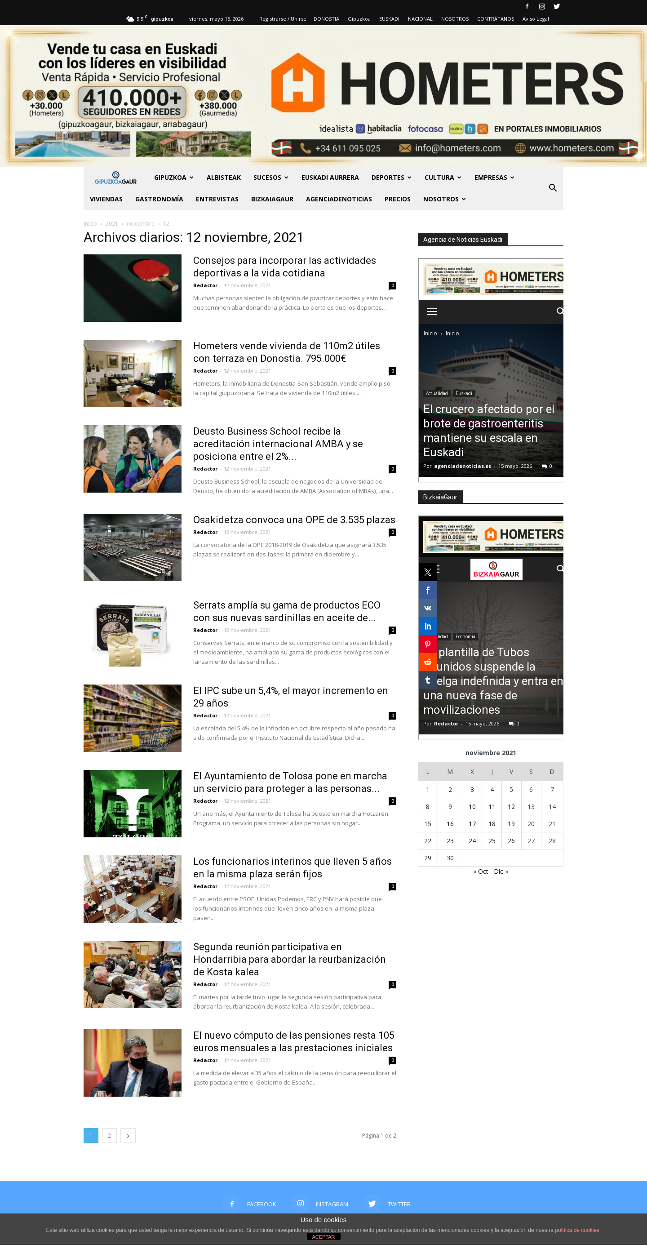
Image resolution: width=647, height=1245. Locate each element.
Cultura (443, 177)
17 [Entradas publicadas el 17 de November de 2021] (472, 823)
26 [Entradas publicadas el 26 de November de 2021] (511, 840)
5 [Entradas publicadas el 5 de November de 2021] (511, 789)
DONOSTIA (326, 18)
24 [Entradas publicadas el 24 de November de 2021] (472, 840)
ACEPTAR (323, 1237)
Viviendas (106, 199)
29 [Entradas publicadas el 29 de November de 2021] (427, 858)
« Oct (480, 871)
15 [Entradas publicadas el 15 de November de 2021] (427, 823)
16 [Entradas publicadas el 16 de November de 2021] (450, 823)
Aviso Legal (536, 18)
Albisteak (224, 177)
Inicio (90, 223)
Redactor (205, 285)
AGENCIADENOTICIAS (339, 199)
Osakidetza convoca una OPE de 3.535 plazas (294, 519)
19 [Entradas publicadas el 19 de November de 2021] (511, 823)
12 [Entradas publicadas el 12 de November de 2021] (511, 806)
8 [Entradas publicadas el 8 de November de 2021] (428, 806)
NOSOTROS (455, 18)
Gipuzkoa (359, 18)
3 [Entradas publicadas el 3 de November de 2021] (472, 789)
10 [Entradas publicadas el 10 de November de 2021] (472, 806)
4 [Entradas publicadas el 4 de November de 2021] (492, 789)
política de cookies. (578, 1230)
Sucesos (270, 177)
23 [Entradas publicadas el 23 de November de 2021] (450, 840)
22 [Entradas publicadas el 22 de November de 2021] (427, 840)
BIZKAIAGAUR (272, 199)
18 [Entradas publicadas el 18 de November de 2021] (492, 823)
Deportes (392, 177)
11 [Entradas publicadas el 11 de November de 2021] (492, 806)
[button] (552, 188)
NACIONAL (420, 18)
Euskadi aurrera (330, 177)
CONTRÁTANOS (495, 18)
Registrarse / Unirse (282, 18)
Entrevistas (217, 199)
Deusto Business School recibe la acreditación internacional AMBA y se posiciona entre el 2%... (278, 444)
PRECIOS (398, 199)
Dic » (501, 871)
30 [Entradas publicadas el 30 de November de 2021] (450, 858)
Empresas (494, 177)
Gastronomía (159, 199)
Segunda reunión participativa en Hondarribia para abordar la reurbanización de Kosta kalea (289, 959)
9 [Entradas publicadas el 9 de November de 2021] (450, 806)
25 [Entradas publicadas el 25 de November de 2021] (492, 840)
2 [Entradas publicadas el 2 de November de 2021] (450, 789)
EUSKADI (389, 18)
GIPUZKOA (174, 177)
